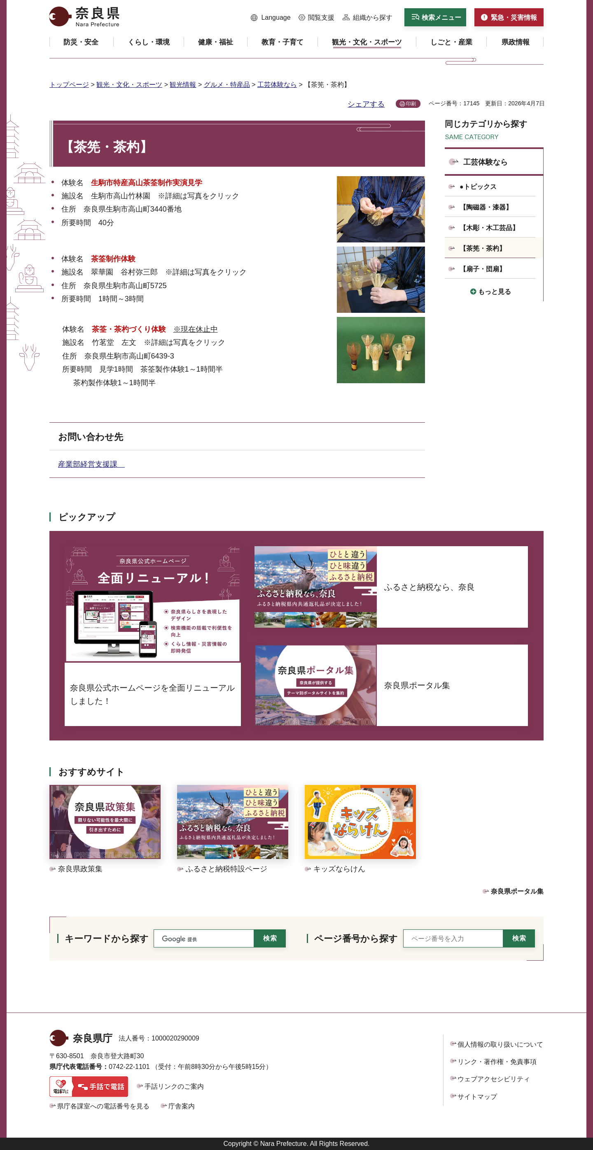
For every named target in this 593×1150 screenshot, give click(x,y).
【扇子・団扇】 (483, 268)
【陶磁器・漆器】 (486, 207)
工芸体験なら (277, 84)
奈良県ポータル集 (517, 891)
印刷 (411, 104)
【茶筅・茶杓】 (483, 248)
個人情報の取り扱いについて (500, 1044)
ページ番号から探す (356, 939)
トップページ (69, 84)
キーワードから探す (107, 939)
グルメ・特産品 (227, 84)
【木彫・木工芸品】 (489, 227)
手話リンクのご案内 (174, 1086)
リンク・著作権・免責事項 (497, 1061)
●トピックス (478, 186)
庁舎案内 (181, 1106)
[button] (271, 17)
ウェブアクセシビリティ (494, 1079)
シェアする (366, 104)
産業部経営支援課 (91, 464)
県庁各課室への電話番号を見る (103, 1106)
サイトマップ (477, 1096)
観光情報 (183, 84)
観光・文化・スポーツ (129, 84)
